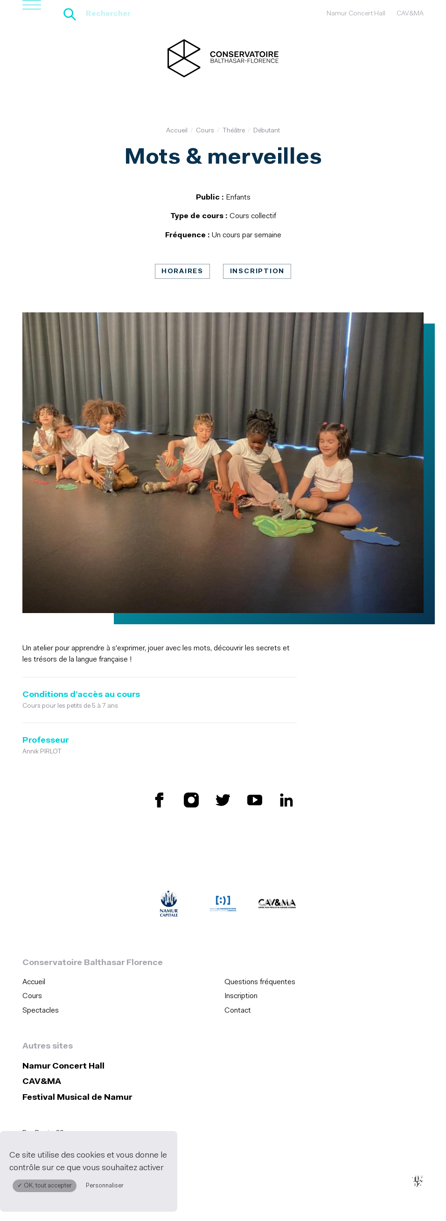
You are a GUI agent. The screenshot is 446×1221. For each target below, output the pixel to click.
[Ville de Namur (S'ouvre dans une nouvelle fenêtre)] (169, 905)
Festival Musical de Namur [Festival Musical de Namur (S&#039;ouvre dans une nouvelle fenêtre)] (77, 1097)
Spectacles (40, 1010)
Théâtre (234, 130)
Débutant (266, 130)
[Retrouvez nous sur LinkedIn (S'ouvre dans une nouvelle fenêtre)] (286, 800)
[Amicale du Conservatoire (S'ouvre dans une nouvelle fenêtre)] (223, 905)
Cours (205, 130)
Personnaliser (105, 1186)
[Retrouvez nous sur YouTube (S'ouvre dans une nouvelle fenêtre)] (255, 800)
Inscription (257, 271)
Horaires (182, 271)
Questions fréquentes (259, 982)
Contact (237, 1010)
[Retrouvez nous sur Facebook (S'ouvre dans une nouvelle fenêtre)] (159, 800)
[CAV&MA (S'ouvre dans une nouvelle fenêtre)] (277, 905)
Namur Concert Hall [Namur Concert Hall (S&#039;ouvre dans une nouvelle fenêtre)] (356, 13)
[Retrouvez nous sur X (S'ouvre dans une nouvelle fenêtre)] (223, 800)
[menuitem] (121, 982)
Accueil (177, 130)
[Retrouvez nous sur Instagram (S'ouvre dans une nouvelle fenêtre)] (191, 800)
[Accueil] (223, 58)
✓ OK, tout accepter (44, 1186)
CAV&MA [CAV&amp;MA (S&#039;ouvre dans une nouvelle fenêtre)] (410, 13)
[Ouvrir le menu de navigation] (31, 14)
